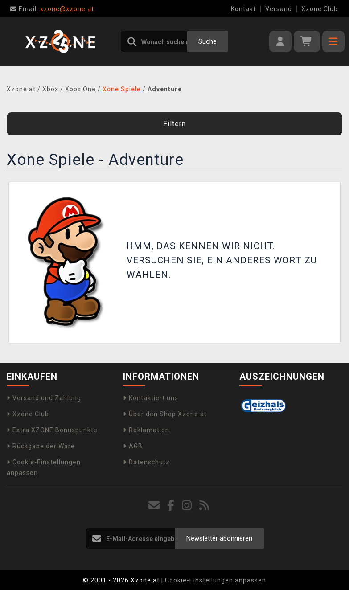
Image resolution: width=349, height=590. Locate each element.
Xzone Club (319, 8)
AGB (133, 446)
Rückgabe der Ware (41, 446)
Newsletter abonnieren (219, 538)
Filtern (174, 123)
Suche (207, 41)
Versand (278, 8)
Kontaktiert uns (150, 398)
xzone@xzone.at (52, 8)
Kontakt (243, 8)
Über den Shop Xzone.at (165, 414)
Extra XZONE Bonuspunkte (52, 430)
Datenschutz (146, 462)
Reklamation (146, 430)
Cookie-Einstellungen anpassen (215, 580)
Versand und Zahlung (44, 398)
